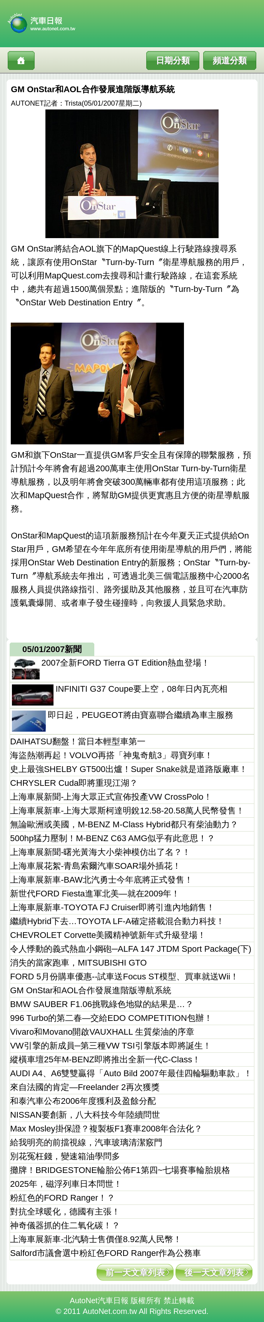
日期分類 (173, 60)
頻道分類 (230, 60)
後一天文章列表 (214, 1272)
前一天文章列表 (135, 1272)
